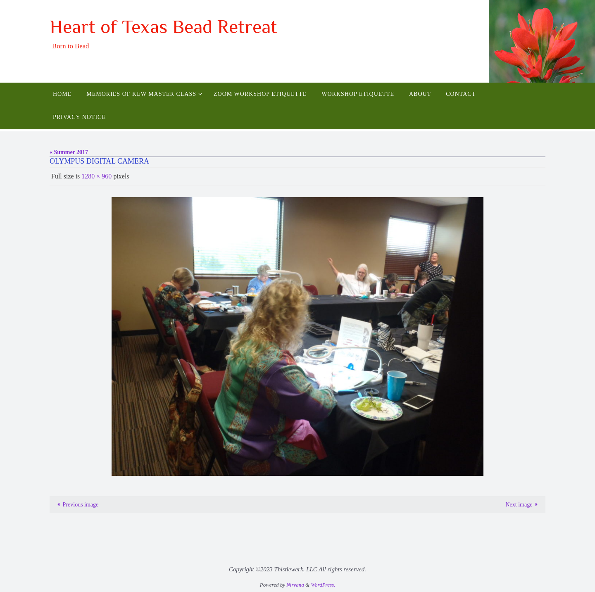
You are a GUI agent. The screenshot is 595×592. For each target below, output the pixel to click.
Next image (522, 505)
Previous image (76, 505)
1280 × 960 (96, 176)
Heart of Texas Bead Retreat (163, 26)
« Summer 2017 (69, 152)
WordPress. (323, 585)
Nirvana (295, 585)
